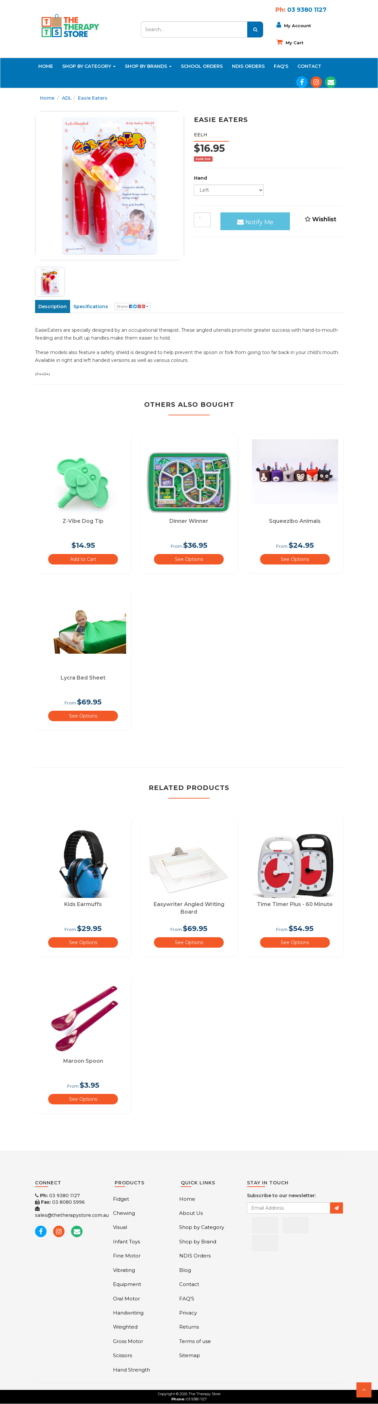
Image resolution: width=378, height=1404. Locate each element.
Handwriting (128, 1313)
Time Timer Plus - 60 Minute (295, 904)
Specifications (90, 306)
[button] (363, 1389)
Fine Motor (127, 1256)
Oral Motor (126, 1298)
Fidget (121, 1199)
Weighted (125, 1327)
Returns (189, 1327)
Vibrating (124, 1270)
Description (52, 306)
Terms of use (195, 1341)
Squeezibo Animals (295, 521)
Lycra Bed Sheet (83, 678)
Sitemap (189, 1355)
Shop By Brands (148, 66)
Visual (120, 1227)
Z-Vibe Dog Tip (83, 521)
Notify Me (255, 221)
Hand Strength (131, 1370)
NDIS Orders (248, 66)
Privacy (188, 1313)
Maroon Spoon (83, 1061)
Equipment (127, 1284)
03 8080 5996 (60, 1202)
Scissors (122, 1355)
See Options (189, 559)
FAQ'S (281, 66)
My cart (289, 42)
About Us (191, 1213)
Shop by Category (201, 1227)
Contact (309, 66)
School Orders (202, 66)
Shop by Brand (197, 1241)
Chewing (124, 1213)
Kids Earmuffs (83, 904)
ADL (67, 98)
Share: (133, 306)
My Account (293, 25)
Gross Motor (128, 1341)
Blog (185, 1270)
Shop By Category (89, 66)
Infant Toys (126, 1241)
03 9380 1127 (57, 1195)
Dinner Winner (188, 521)
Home (45, 66)
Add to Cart (83, 559)
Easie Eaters (92, 98)
